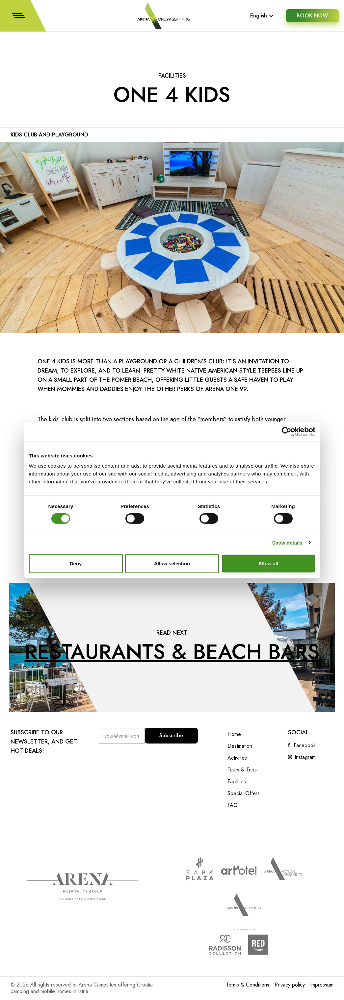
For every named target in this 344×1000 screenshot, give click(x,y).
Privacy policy (290, 984)
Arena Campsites (244, 904)
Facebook (305, 745)
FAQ (232, 805)
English (262, 15)
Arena (82, 886)
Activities (237, 758)
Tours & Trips (242, 770)
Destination (239, 746)
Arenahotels (283, 868)
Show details (287, 542)
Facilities (172, 75)
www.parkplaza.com (199, 868)
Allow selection (172, 563)
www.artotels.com (238, 870)
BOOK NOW (312, 15)
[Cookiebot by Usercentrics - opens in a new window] (286, 431)
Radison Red (264, 945)
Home (234, 734)
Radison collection (225, 945)
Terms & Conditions (247, 984)
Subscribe (171, 735)
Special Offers (243, 793)
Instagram (305, 757)
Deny (76, 563)
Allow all (268, 563)
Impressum (321, 984)
